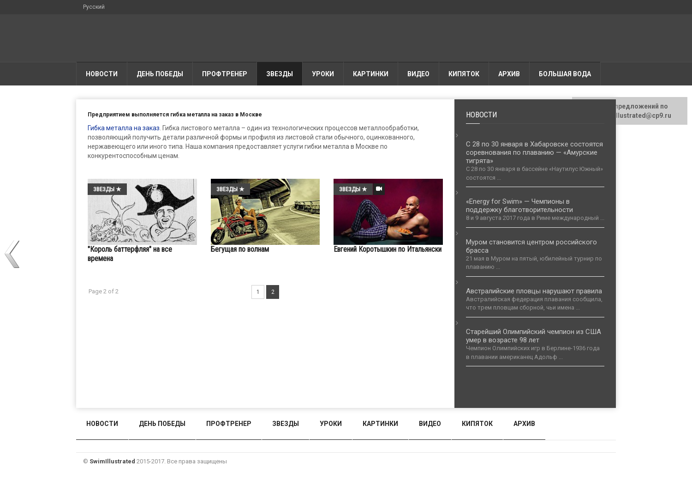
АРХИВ (509, 74)
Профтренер (224, 74)
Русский (94, 7)
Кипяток (463, 74)
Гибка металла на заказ (124, 128)
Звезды (279, 74)
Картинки (370, 74)
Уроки (323, 74)
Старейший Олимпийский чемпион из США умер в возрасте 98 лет (533, 336)
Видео (418, 74)
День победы (160, 74)
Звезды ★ (107, 189)
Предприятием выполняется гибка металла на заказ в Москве (175, 114)
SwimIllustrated (112, 461)
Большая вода (565, 74)
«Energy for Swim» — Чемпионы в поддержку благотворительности (519, 205)
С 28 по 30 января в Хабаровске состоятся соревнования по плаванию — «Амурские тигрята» (534, 152)
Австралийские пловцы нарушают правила (534, 291)
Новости (102, 74)
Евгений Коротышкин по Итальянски (387, 249)
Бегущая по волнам (240, 249)
